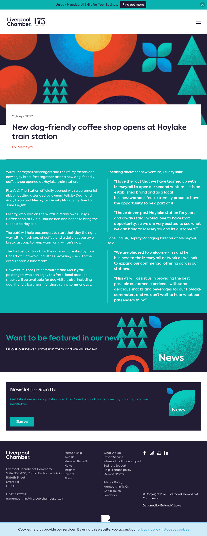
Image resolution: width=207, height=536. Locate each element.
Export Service (113, 457)
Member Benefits (76, 461)
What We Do (112, 453)
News (68, 465)
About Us (70, 478)
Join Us (69, 457)
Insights (69, 470)
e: (34, 498)
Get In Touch (112, 491)
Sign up (22, 421)
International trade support (122, 461)
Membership (73, 453)
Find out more (133, 5)
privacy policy (148, 529)
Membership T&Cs (116, 486)
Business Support (115, 465)
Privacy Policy (113, 482)
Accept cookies (176, 529)
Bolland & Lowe (171, 505)
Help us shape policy (117, 470)
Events (69, 474)
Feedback (110, 495)
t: (16, 494)
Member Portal (114, 474)
